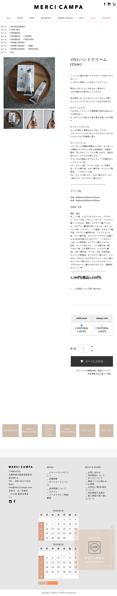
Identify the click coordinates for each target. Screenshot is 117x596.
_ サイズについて (94, 478)
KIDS (32, 18)
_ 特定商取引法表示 (95, 493)
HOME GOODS (65, 18)
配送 (99, 487)
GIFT (81, 18)
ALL (9, 18)
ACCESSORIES (18, 27)
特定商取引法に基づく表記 (99, 374)
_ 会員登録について (56, 488)
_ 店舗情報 (52, 479)
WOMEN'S (46, 18)
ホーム (4, 27)
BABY (20, 18)
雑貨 (31, 46)
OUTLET (106, 18)
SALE (93, 18)
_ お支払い (91, 487)
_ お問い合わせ (93, 472)
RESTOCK (29, 39)
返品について (103, 370)
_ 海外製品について (95, 475)
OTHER (28, 36)
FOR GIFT (15, 30)
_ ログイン (52, 492)
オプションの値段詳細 (86, 370)
